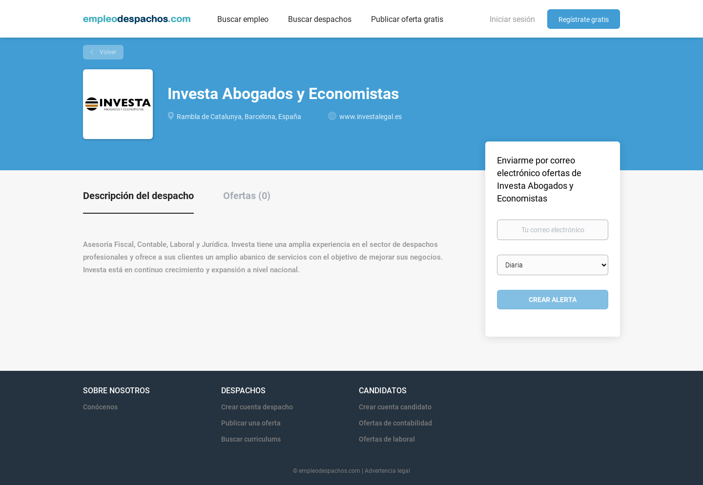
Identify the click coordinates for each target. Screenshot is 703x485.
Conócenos (100, 407)
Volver (107, 52)
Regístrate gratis (583, 19)
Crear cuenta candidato (395, 407)
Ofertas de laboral (387, 439)
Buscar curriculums (251, 439)
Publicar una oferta (251, 423)
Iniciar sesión (512, 19)
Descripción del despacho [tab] (138, 196)
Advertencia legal (387, 470)
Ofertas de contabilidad (395, 423)
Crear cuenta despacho (257, 407)
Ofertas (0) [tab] (246, 196)
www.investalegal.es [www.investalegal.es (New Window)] (370, 117)
